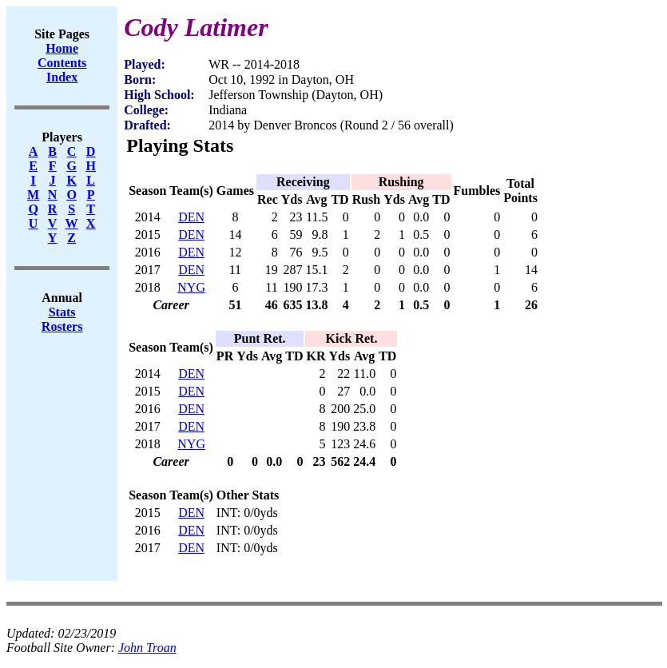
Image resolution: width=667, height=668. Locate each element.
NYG (191, 287)
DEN (191, 217)
